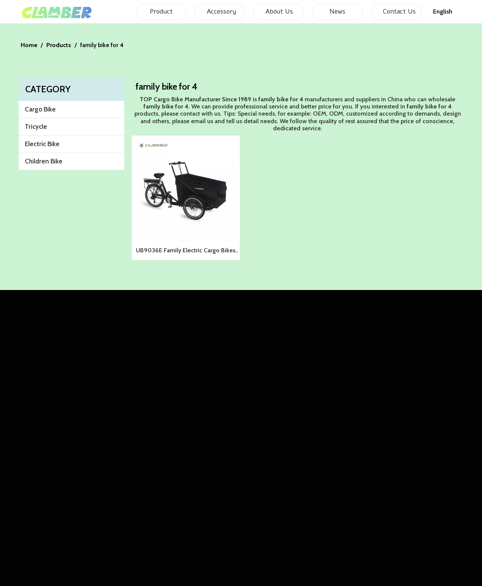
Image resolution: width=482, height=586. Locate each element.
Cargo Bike (40, 109)
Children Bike (44, 161)
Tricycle (36, 126)
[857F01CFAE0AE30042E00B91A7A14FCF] (241, 29)
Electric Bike (42, 144)
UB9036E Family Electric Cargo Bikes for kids (185, 251)
